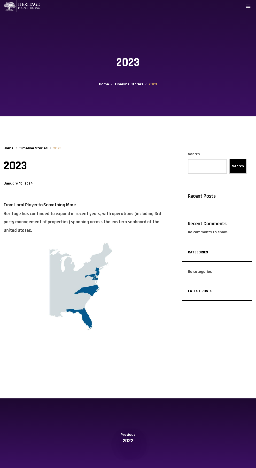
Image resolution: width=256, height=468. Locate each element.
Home (104, 84)
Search (194, 154)
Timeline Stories (129, 84)
